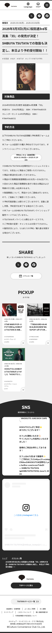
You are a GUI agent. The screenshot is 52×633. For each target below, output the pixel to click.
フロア (38, 5)
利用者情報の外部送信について (26, 616)
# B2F (12, 59)
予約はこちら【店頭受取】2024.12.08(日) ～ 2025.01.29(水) (26, 157)
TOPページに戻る (26, 585)
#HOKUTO (26, 418)
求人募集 (43, 609)
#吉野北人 (42, 462)
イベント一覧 (26, 276)
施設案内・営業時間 (13, 609)
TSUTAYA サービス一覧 (26, 601)
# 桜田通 (5, 59)
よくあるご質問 (30, 609)
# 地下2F (20, 59)
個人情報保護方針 (42, 612)
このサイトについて (24, 612)
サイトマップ (8, 612)
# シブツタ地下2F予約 (33, 59)
